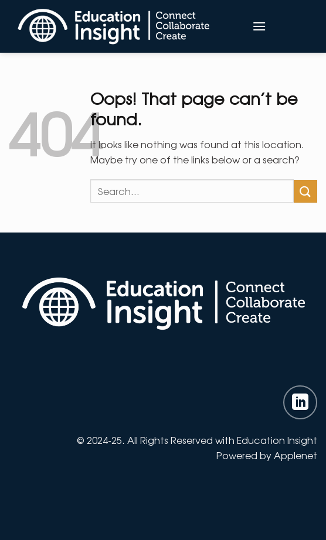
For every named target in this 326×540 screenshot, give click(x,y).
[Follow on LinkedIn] (300, 402)
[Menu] (259, 26)
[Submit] (305, 191)
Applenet (295, 455)
